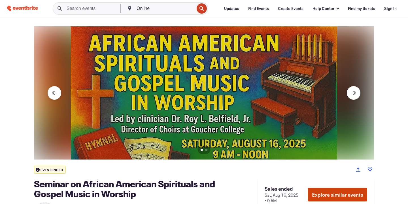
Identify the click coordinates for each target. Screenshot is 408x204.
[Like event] (370, 169)
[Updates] (232, 8)
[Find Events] (258, 8)
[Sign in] (390, 8)
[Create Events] (290, 8)
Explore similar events (337, 194)
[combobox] (165, 8)
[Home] (22, 8)
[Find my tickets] (361, 8)
